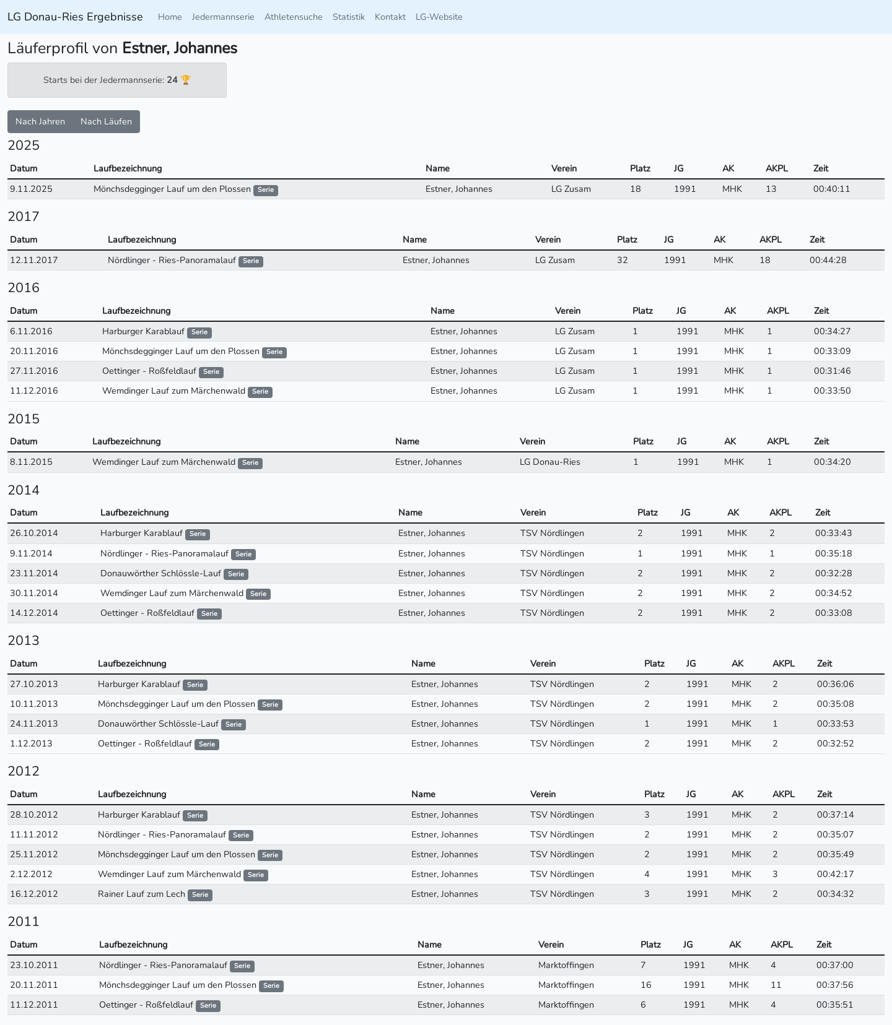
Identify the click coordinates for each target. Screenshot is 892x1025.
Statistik (349, 17)
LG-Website (439, 17)
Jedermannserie (223, 17)
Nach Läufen (106, 121)
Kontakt (390, 17)
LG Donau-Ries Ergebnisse (75, 16)
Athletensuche (294, 17)
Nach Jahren (40, 121)
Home (170, 17)
